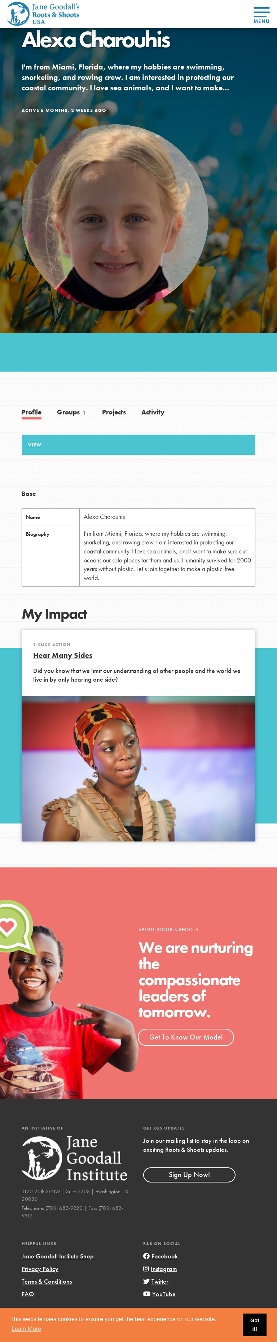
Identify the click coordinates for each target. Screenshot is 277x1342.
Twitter (155, 1281)
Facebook (160, 1256)
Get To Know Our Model (186, 1037)
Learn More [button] (26, 1329)
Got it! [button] (254, 1325)
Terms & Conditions (47, 1281)
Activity (152, 412)
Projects (114, 412)
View (34, 445)
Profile (31, 412)
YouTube (159, 1294)
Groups (72, 412)
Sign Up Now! (189, 1174)
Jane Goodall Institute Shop (58, 1256)
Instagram (160, 1269)
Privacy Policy (40, 1269)
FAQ (28, 1294)
